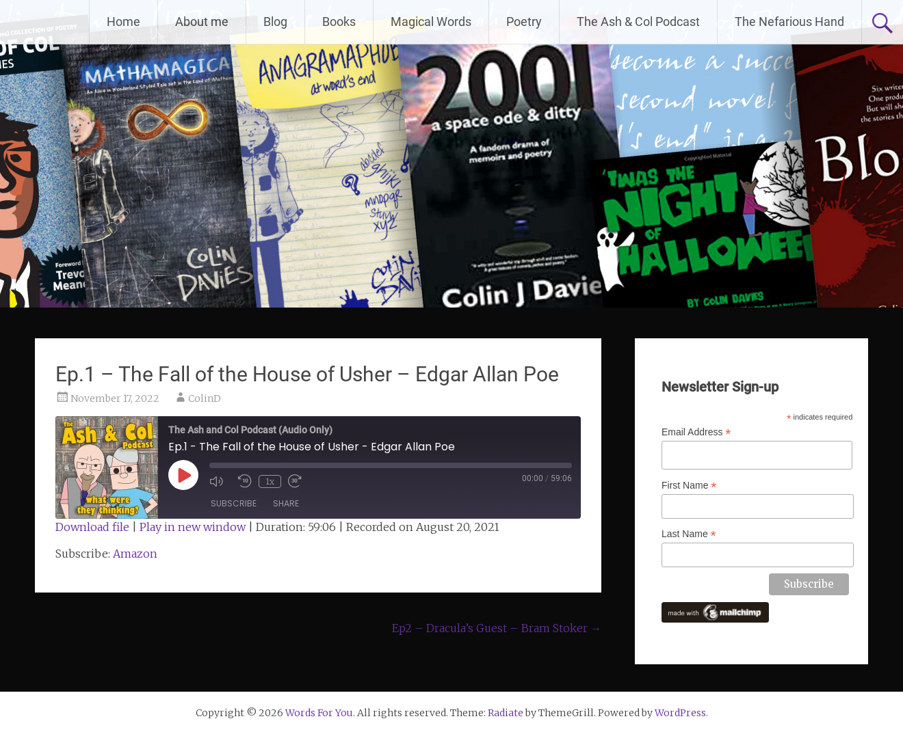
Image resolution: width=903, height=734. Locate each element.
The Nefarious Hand (789, 21)
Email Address (696, 432)
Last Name (689, 534)
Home (123, 21)
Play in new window (193, 527)
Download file (92, 527)
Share (286, 503)
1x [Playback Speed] (269, 481)
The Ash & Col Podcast (638, 21)
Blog (275, 21)
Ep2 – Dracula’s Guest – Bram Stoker (496, 628)
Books (339, 21)
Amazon (135, 553)
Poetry (524, 21)
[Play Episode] (183, 475)
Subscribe (234, 503)
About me (201, 21)
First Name (689, 485)
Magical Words (431, 21)
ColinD (204, 398)
